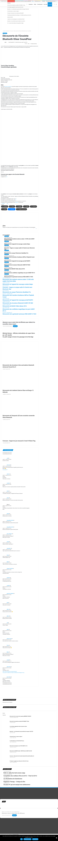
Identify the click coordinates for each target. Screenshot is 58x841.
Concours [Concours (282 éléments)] (12, 804)
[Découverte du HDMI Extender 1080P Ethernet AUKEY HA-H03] (6, 752)
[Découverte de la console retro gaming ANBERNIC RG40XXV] (6, 718)
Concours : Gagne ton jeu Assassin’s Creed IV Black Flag (19, 441)
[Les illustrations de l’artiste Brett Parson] (6, 742)
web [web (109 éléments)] (42, 805)
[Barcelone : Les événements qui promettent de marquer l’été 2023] (6, 733)
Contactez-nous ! (37, 1)
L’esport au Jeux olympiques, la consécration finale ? (16, 19)
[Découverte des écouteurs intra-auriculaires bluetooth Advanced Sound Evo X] (20, 354)
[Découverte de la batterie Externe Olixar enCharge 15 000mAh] (20, 380)
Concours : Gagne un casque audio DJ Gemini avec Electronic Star (19, 248)
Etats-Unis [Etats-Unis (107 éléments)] (17, 804)
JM (6, 176)
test (7, 203)
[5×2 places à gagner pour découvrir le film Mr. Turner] (6, 762)
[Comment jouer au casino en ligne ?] (6, 738)
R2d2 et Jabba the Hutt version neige (14, 773)
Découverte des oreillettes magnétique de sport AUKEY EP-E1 (19, 272)
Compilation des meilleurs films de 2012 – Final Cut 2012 (20, 776)
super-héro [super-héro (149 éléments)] (18, 805)
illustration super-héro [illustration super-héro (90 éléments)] (34, 804)
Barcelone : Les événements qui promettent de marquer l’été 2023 (18, 9)
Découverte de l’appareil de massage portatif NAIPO (17, 261)
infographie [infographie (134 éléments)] (42, 804)
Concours (50, 4)
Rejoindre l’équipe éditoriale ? (51, 1)
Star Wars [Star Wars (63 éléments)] (9, 805)
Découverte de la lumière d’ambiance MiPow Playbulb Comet (19, 257)
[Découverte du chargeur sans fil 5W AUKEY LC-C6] (6, 747)
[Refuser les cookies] (56, 837)
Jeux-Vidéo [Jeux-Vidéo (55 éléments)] (46, 804)
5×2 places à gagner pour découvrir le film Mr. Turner (19, 761)
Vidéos (34, 4)
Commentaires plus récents (7, 453)
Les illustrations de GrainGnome (12, 779)
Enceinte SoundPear (8, 86)
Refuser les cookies (27, 839)
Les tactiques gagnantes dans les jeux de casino (15, 7)
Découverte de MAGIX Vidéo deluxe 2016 (14, 269)
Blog (33, 1)
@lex (5, 42)
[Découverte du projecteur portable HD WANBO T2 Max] (6, 723)
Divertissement (39, 4)
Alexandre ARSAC (16, 834)
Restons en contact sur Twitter (9, 707)
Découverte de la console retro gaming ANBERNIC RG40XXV (20, 716)
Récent (4, 713)
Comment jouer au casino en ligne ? (13, 11)
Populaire (4, 715)
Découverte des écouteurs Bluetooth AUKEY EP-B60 (17, 265)
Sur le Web (45, 4)
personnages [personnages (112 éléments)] (5, 805)
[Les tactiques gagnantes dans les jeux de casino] (6, 728)
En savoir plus (35, 839)
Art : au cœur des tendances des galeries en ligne (15, 23)
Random (16, 202)
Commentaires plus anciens (7, 452)
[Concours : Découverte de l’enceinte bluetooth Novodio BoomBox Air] (6, 757)
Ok (21, 839)
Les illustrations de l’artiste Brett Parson (17, 740)
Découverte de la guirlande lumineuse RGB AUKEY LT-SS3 (18, 276)
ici (15, 199)
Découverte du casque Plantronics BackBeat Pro (16, 253)
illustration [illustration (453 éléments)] (26, 804)
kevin (7, 504)
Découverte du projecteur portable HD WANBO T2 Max (16, 5)
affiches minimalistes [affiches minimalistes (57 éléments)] (5, 804)
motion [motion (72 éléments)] (49, 804)
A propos (43, 1)
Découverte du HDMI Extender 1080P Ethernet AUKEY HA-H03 (21, 750)
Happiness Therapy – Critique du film (14, 781)
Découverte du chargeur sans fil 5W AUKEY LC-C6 (18, 745)
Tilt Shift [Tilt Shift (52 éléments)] (24, 805)
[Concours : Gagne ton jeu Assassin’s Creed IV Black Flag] (20, 430)
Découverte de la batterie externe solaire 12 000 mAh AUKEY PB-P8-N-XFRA (19, 239)
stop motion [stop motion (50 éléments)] (13, 805)
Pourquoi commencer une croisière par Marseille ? (15, 13)
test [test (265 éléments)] (22, 805)
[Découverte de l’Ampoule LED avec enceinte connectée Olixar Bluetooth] (20, 405)
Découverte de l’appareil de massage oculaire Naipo (17, 244)
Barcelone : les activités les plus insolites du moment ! (16, 21)
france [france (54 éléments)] (21, 804)
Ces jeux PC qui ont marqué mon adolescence (16, 784)
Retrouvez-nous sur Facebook (7, 702)
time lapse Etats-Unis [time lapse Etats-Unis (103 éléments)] (30, 805)
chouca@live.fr (5, 469)
